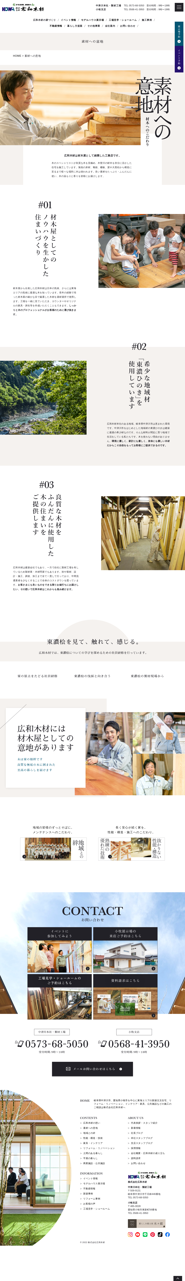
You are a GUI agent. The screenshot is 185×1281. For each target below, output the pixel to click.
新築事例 (88, 1229)
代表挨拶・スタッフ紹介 (144, 1158)
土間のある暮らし (93, 1188)
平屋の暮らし (90, 1193)
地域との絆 (89, 1168)
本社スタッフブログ (142, 1173)
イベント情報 (68, 20)
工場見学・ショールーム (123, 20)
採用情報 (136, 1183)
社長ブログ (137, 1168)
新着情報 (136, 1163)
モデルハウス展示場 (92, 20)
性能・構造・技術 (93, 1173)
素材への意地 (90, 1163)
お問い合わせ (138, 1198)
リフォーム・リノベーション (99, 1183)
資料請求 (136, 1193)
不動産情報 (56, 26)
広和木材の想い (91, 1158)
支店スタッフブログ (142, 1178)
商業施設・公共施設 (94, 1198)
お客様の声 (89, 1239)
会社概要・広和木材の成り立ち (148, 1188)
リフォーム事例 (91, 1234)
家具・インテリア (93, 1178)
